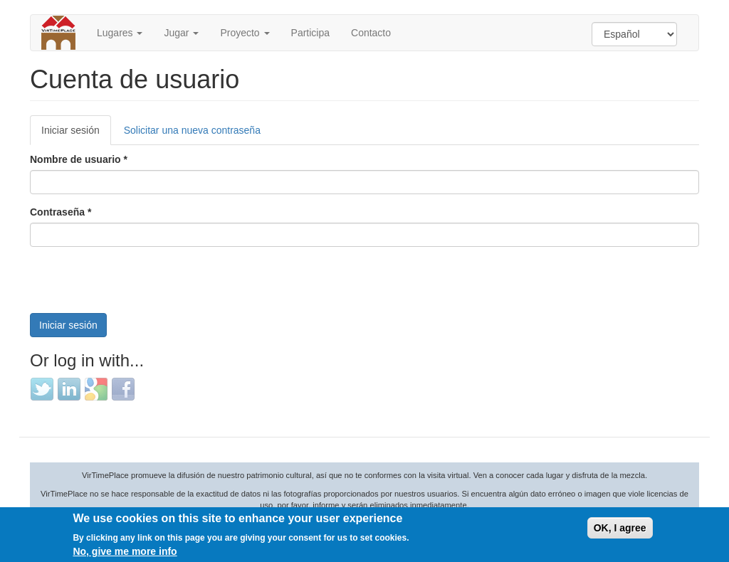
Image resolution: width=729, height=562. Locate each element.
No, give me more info (125, 551)
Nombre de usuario (78, 159)
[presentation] (138, 285)
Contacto (371, 32)
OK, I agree (620, 528)
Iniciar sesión (76, 134)
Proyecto (244, 32)
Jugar (181, 32)
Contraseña (60, 212)
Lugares (119, 32)
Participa (310, 32)
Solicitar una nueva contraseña (192, 130)
